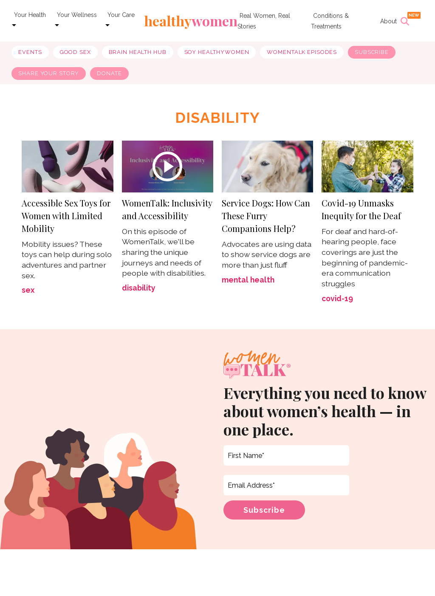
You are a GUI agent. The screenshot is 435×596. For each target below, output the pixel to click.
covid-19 (337, 300)
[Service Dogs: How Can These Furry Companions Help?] (267, 167)
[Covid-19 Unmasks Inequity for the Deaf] (367, 167)
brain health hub (138, 52)
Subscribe (372, 52)
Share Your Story (48, 73)
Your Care (121, 14)
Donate (109, 73)
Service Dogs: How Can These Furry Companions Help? (266, 217)
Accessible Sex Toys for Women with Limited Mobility (66, 217)
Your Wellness (77, 14)
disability (138, 289)
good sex (75, 52)
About (388, 21)
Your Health (30, 14)
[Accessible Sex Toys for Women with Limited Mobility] (67, 167)
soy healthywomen (216, 52)
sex (28, 292)
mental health (248, 281)
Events (30, 52)
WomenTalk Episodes (302, 52)
